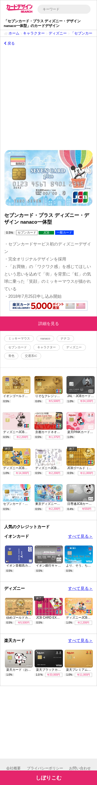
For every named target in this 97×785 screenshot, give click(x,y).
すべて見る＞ (80, 536)
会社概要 (13, 768)
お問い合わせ (80, 768)
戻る (9, 43)
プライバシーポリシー (45, 768)
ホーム (14, 33)
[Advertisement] (48, 97)
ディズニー (58, 33)
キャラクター (34, 33)
